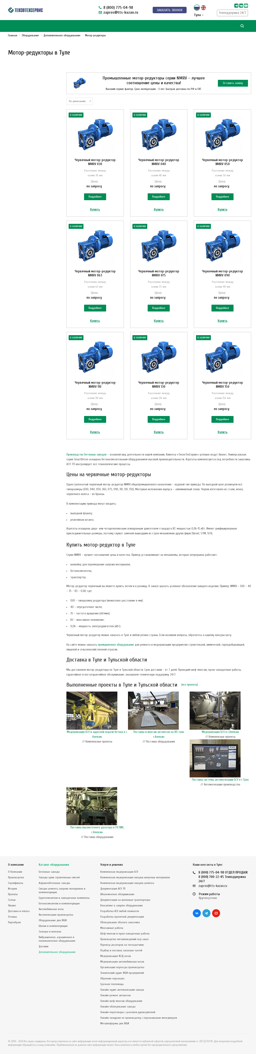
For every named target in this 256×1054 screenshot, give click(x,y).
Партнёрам (14, 922)
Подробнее (95, 196)
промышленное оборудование (116, 644)
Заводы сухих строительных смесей (59, 877)
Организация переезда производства (122, 967)
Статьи (11, 900)
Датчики (43, 946)
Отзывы (12, 916)
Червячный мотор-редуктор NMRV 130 (158, 385)
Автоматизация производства (56, 914)
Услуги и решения (111, 864)
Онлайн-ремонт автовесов (115, 995)
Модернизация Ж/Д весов (115, 956)
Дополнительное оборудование (57, 952)
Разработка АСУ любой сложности (119, 911)
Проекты (13, 894)
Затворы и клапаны (50, 931)
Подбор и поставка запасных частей (121, 950)
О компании (16, 864)
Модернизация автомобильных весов (122, 961)
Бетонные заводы (49, 871)
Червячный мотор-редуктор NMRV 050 (222, 162)
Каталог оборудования (54, 864)
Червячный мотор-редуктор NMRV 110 (95, 385)
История (12, 888)
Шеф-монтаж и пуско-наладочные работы (124, 933)
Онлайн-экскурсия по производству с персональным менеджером (138, 1018)
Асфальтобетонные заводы (54, 883)
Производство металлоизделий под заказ (124, 939)
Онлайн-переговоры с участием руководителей (127, 1012)
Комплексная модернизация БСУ (119, 871)
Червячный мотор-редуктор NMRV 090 (222, 273)
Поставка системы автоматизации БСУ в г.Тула (220, 779)
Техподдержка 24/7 (232, 13)
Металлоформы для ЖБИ (114, 1023)
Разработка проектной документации (122, 916)
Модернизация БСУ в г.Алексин (220, 732)
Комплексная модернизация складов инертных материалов (135, 877)
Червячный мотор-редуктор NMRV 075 (158, 273)
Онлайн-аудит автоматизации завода (122, 989)
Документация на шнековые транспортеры (125, 900)
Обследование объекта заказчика (120, 922)
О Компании (15, 871)
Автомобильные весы (51, 909)
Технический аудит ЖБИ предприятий (122, 973)
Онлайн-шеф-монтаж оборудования (121, 1001)
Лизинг (12, 905)
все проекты (189, 684)
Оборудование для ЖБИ (53, 920)
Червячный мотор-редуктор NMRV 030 (95, 162)
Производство (16, 877)
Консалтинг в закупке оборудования (121, 905)
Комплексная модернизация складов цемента (127, 883)
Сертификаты (15, 883)
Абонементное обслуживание (117, 894)
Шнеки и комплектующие (53, 926)
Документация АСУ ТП (112, 888)
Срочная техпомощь (112, 984)
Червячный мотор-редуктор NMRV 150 (222, 385)
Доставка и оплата (18, 911)
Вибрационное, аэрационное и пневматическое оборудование (57, 938)
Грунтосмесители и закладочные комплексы (64, 898)
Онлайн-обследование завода (117, 1006)
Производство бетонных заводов (86, 454)
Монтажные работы (111, 928)
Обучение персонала (112, 978)
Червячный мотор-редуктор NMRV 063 (95, 273)
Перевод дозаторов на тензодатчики (122, 944)
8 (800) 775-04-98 (118, 7)
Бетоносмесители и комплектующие (59, 903)
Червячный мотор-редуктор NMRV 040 (158, 162)
